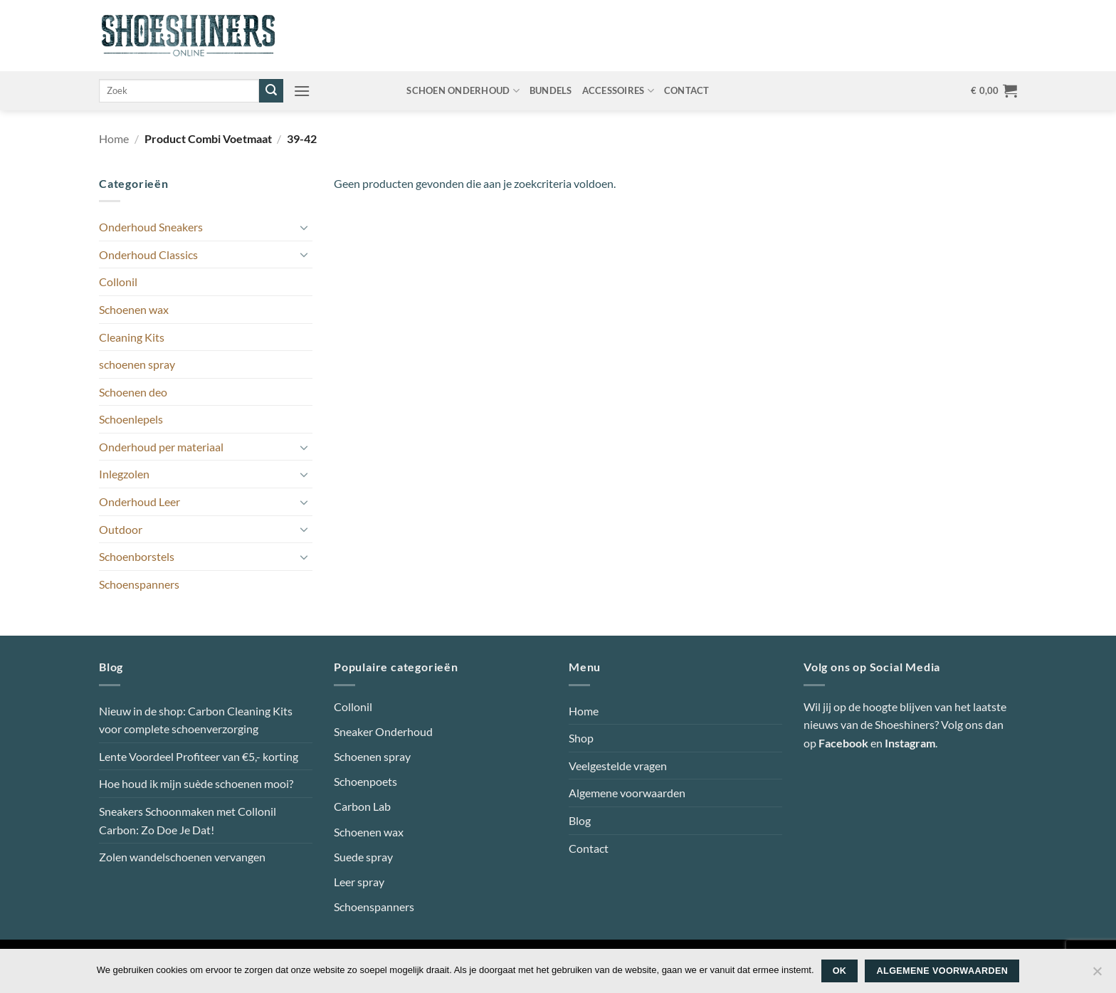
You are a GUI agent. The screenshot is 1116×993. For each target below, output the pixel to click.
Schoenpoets (365, 781)
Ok (840, 971)
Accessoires (618, 91)
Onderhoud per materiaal (161, 446)
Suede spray (363, 856)
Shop (581, 738)
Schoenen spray (372, 756)
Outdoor (120, 529)
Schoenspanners (139, 584)
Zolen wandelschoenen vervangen (182, 856)
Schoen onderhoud (463, 91)
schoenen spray (137, 364)
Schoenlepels (131, 419)
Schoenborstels (136, 556)
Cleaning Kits (131, 337)
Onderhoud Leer (139, 501)
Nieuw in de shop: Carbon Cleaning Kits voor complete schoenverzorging (196, 720)
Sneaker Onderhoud (383, 731)
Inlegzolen (124, 473)
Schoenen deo (133, 392)
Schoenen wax (134, 309)
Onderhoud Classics (148, 254)
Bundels (551, 90)
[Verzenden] (271, 91)
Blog (580, 820)
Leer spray (359, 881)
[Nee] (1096, 975)
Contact (687, 90)
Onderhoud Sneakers (151, 226)
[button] (301, 90)
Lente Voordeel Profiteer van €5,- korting (198, 756)
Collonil (118, 281)
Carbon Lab (362, 806)
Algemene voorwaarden (627, 792)
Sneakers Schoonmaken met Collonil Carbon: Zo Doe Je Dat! (187, 820)
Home (114, 138)
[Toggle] (303, 227)
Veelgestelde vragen (618, 765)
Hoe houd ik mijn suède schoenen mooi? (196, 783)
